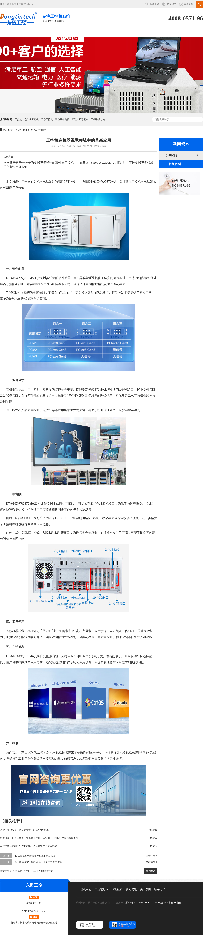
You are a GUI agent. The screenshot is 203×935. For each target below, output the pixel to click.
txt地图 (177, 902)
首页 (17, 129)
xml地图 (159, 902)
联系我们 (171, 4)
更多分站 (188, 4)
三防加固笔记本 (80, 119)
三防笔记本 (56, 32)
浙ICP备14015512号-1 (137, 902)
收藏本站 (154, 4)
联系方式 (147, 32)
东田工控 (19, 4)
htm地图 (168, 902)
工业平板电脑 (98, 119)
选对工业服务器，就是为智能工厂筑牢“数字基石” (25, 830)
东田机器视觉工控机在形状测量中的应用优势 (38, 862)
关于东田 (124, 32)
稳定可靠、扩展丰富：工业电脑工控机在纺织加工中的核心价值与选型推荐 (39, 837)
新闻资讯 (102, 32)
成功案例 (79, 32)
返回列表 (151, 871)
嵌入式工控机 (31, 119)
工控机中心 (34, 32)
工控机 (18, 119)
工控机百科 (41, 129)
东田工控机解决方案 (42, 871)
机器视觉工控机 (21, 871)
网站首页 (11, 32)
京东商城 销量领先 (56, 18)
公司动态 (172, 155)
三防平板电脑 (62, 119)
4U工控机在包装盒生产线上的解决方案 (35, 855)
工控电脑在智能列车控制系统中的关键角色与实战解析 (28, 845)
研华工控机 (47, 119)
